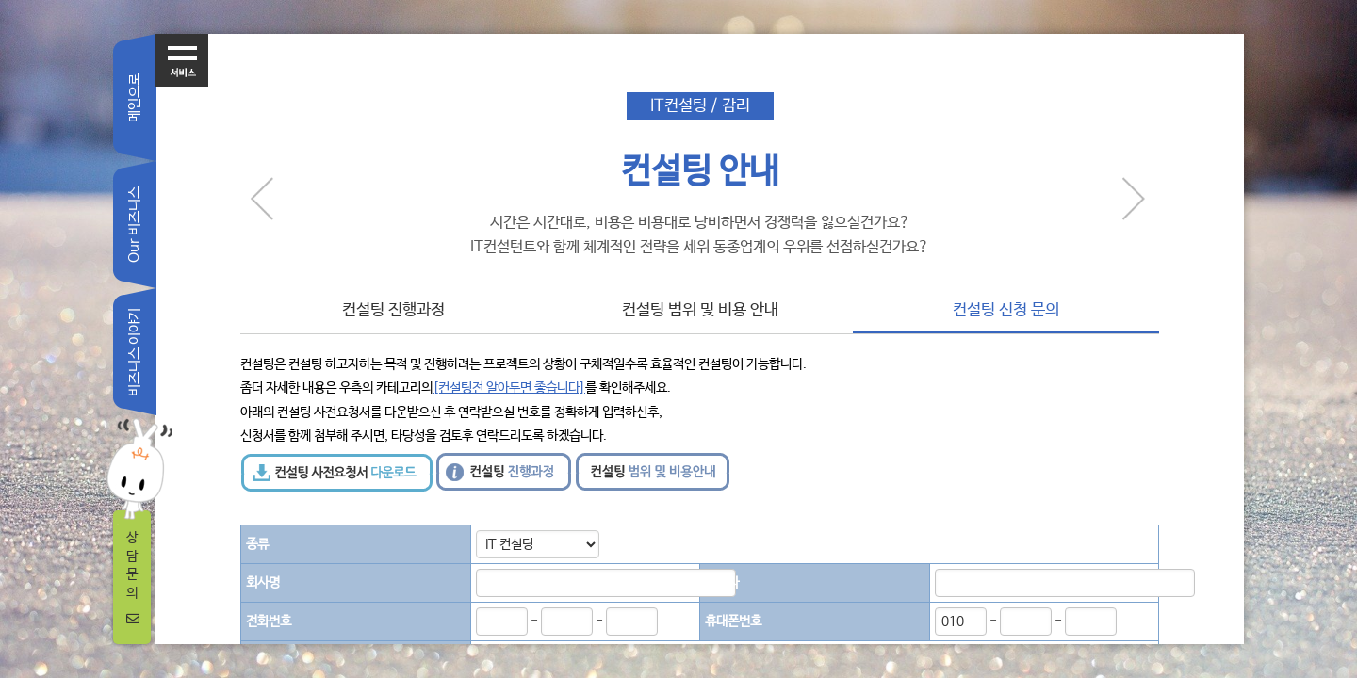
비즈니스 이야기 (134, 352)
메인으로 (134, 97)
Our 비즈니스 (134, 224)
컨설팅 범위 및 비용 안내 (700, 310)
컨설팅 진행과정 (393, 310)
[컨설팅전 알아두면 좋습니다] (509, 388)
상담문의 (132, 577)
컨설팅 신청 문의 (1006, 310)
